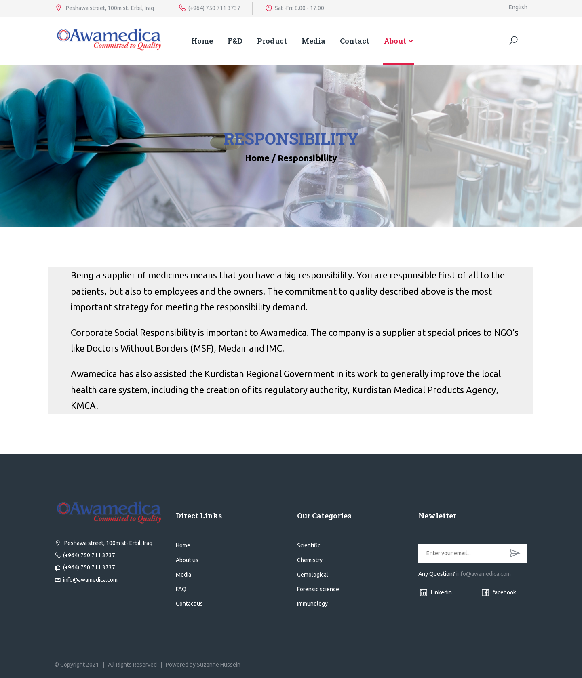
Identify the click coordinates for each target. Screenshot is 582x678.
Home (202, 41)
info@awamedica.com (86, 580)
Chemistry (310, 560)
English (518, 7)
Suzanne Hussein (218, 664)
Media (313, 41)
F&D (235, 41)
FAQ (181, 589)
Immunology (312, 603)
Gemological (312, 574)
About (395, 41)
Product (272, 41)
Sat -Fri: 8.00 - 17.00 (294, 8)
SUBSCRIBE (514, 553)
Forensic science (318, 589)
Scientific (309, 545)
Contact (354, 41)
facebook (498, 592)
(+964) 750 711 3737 (209, 8)
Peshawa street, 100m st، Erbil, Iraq (104, 8)
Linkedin (435, 592)
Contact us (189, 603)
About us (187, 560)
